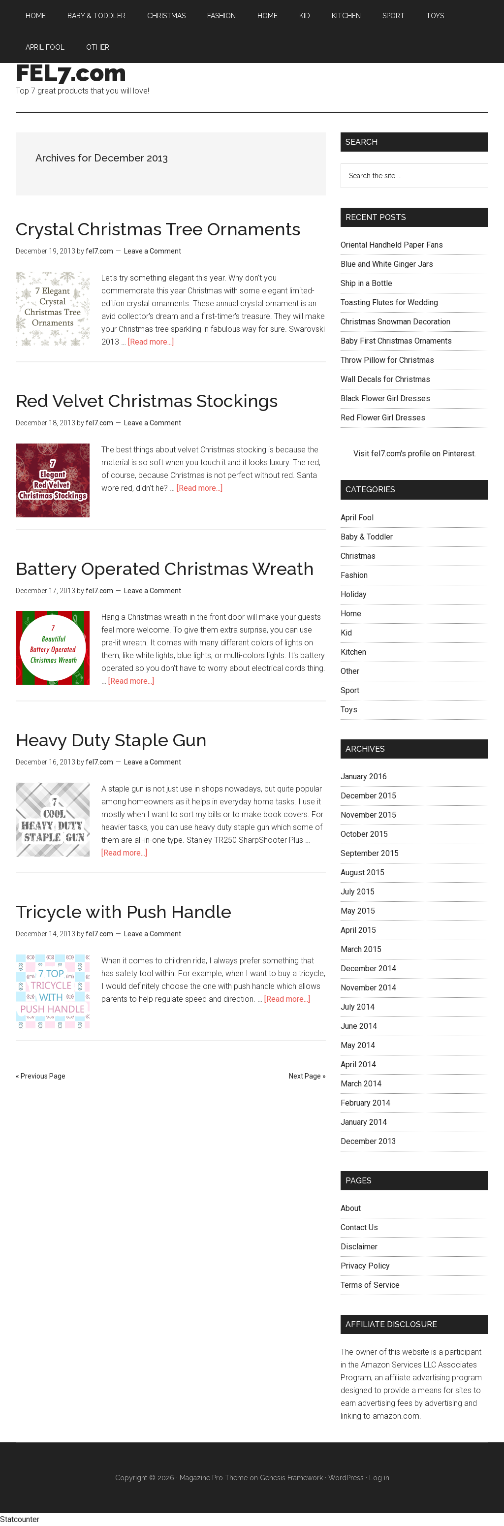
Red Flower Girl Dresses (383, 417)
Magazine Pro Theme (214, 1478)
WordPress (346, 1478)
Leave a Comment (152, 251)
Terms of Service (370, 1285)
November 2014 (368, 987)
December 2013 (368, 1141)
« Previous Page (40, 1076)
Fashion (354, 575)
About (351, 1208)
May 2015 (358, 911)
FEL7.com (71, 73)
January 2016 (364, 776)
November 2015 (368, 815)
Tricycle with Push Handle (123, 911)
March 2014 (361, 1083)
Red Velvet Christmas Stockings (147, 400)
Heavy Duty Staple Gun (111, 740)
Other (350, 671)
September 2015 (370, 853)
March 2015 (361, 949)
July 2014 (358, 1007)
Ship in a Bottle (366, 283)
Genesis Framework (291, 1478)
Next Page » (307, 1076)
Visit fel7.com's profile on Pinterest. (414, 453)
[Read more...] (151, 342)
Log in (379, 1478)
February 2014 (365, 1103)
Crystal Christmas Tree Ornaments (158, 229)
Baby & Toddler (367, 536)
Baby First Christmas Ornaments (396, 341)
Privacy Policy (365, 1266)
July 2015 (358, 891)
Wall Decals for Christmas (385, 379)
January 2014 (364, 1122)
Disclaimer (359, 1246)
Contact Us (359, 1227)
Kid (346, 632)
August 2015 (362, 872)
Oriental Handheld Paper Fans (392, 245)
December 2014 (368, 968)
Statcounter (19, 1519)
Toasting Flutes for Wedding (389, 302)
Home (351, 613)
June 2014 (359, 1026)
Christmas (358, 556)
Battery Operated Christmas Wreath (165, 568)
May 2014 (358, 1045)
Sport (350, 690)
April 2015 (358, 930)
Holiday (354, 594)
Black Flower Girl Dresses (385, 398)
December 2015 (368, 795)
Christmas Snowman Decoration (395, 321)
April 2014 (358, 1064)
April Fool (357, 517)
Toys (349, 709)
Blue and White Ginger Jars (387, 264)
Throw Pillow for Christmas (387, 360)
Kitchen (353, 652)
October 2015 (364, 834)
